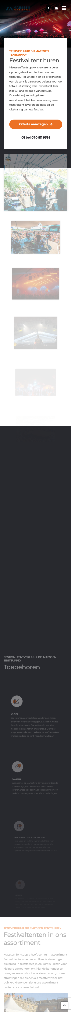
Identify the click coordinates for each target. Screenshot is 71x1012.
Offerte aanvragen (33, 124)
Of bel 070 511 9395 (35, 137)
